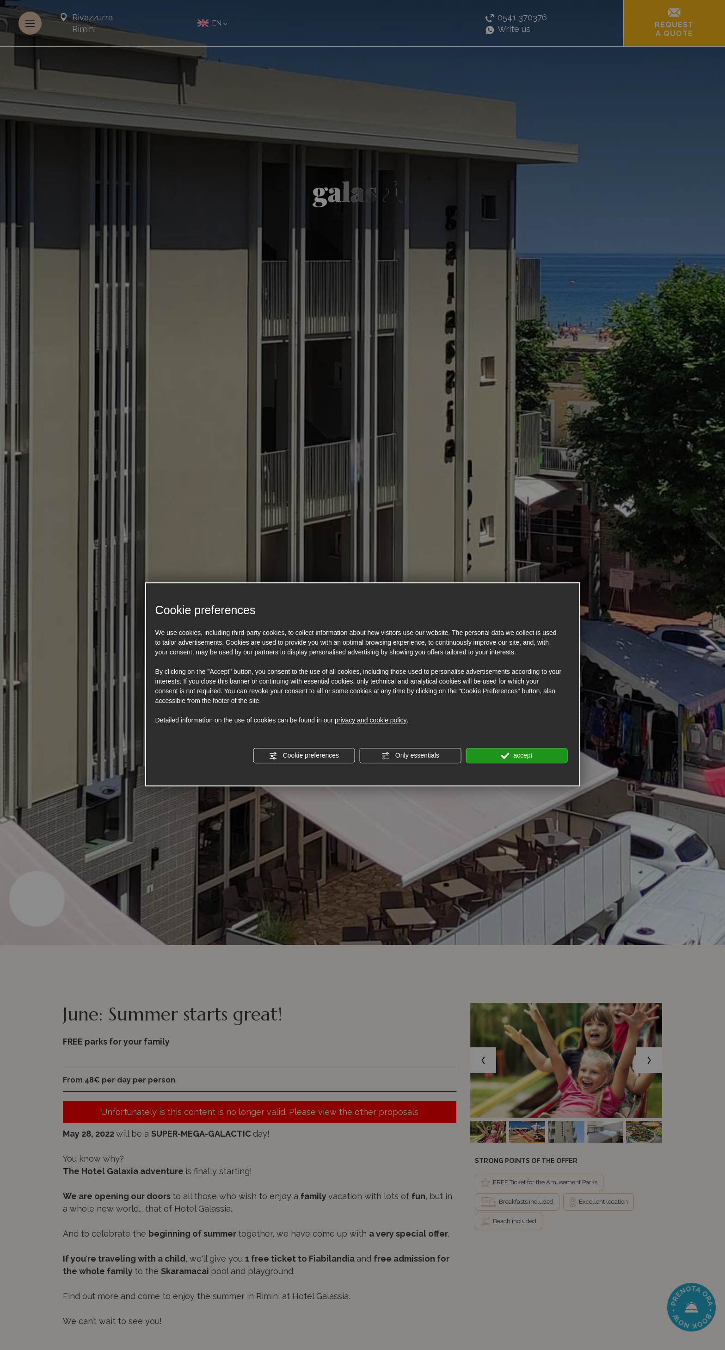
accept (516, 756)
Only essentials (410, 756)
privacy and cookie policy (371, 720)
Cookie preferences (304, 756)
